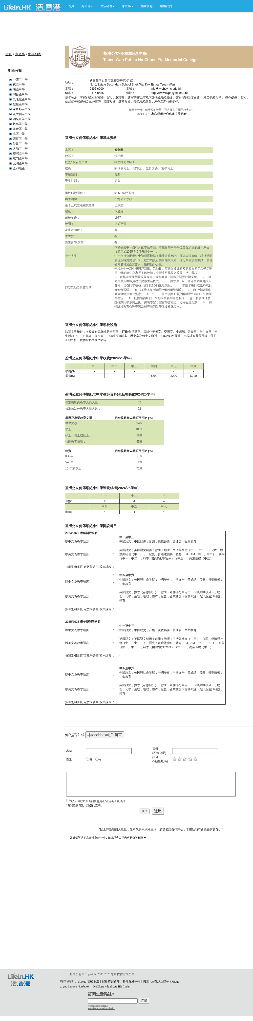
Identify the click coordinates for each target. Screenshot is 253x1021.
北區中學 (19, 134)
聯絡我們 (166, 6)
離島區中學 (20, 124)
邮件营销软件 (111, 981)
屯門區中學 (20, 158)
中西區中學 (20, 79)
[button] (87, 6)
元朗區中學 (20, 163)
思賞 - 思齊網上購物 (156, 981)
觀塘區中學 (20, 104)
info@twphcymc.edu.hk (166, 88)
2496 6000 (97, 88)
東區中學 (19, 84)
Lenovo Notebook (78, 986)
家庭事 (20, 54)
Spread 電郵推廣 (88, 981)
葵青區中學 (20, 129)
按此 (92, 805)
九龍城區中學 (22, 99)
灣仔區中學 (20, 94)
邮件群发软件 (131, 981)
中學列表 (34, 54)
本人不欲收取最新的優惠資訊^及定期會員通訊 (97, 801)
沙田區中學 (20, 143)
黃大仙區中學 (22, 114)
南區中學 (19, 89)
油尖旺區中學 (22, 119)
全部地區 (19, 168)
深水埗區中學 (22, 109)
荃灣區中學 (20, 153)
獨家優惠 (147, 6)
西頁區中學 (20, 138)
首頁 (71, 6)
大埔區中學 (20, 148)
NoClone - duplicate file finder (111, 986)
